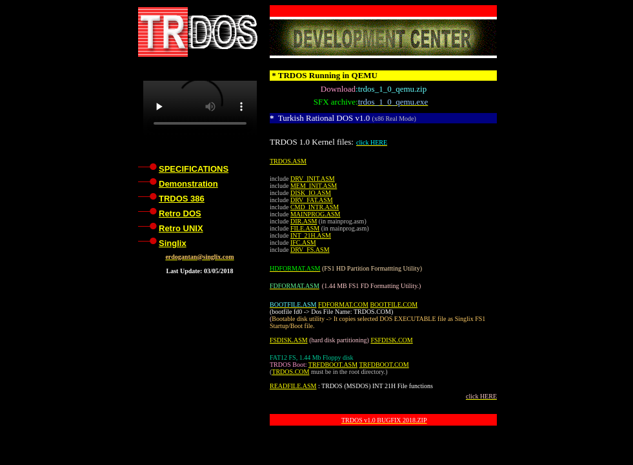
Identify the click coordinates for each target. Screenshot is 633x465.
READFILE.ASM (293, 385)
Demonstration (188, 184)
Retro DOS (180, 213)
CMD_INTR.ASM (314, 207)
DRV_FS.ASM (310, 249)
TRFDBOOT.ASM (332, 364)
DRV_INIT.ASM (312, 178)
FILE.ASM (304, 228)
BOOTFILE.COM (393, 304)
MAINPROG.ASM (315, 214)
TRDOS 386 (182, 198)
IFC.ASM (303, 242)
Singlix (172, 243)
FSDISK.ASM (289, 340)
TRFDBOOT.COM (383, 364)
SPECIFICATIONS (193, 169)
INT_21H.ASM (310, 235)
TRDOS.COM (290, 371)
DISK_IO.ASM (310, 192)
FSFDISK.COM (391, 340)
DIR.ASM (303, 221)
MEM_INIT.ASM (313, 185)
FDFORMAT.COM (343, 304)
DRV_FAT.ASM (311, 199)
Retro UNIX (181, 228)
